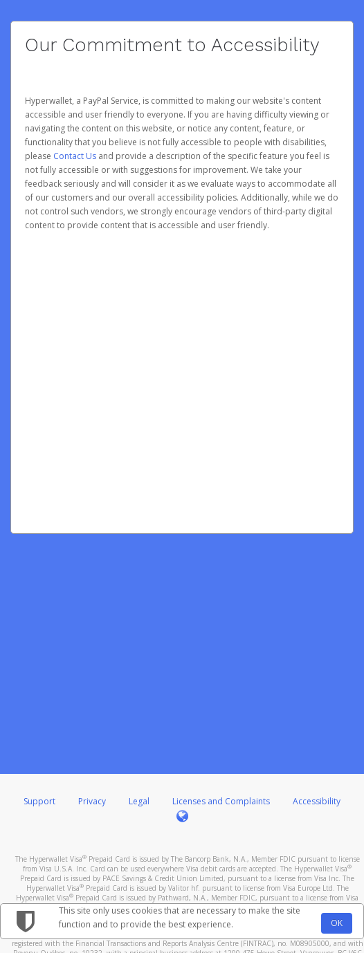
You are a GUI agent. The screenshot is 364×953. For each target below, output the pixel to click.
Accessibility (316, 801)
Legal (139, 801)
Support (39, 801)
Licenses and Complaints (222, 801)
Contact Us (75, 156)
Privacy (92, 801)
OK (337, 923)
